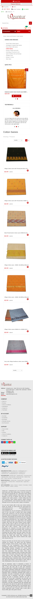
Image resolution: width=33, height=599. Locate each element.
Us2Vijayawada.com (13, 473)
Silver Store (8, 59)
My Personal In (5, 422)
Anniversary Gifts (27, 475)
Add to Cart (17, 96)
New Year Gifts (12, 476)
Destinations (5, 406)
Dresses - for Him (10, 57)
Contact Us (4, 408)
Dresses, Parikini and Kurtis (12, 50)
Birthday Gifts (13, 475)
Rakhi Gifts (3, 482)
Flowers (16, 485)
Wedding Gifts (20, 475)
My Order (4, 416)
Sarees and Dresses (11, 36)
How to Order (5, 429)
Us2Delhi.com (22, 472)
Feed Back (4, 409)
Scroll (31, 595)
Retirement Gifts (19, 476)
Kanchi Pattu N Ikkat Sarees (12, 43)
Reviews (4, 403)
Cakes (12, 485)
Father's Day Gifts (8, 478)
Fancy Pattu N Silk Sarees (12, 47)
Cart (25, 28)
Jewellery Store (9, 55)
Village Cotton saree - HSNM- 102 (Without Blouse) (16, 265)
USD (14, 6)
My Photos (4, 419)
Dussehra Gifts (20, 480)
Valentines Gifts (4, 476)
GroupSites (5, 6)
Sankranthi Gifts (19, 481)
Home (4, 36)
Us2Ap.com (14, 470)
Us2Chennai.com (14, 472)
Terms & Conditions (6, 404)
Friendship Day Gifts (17, 478)
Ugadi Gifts (26, 481)
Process (4, 432)
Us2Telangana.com (22, 470)
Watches (7, 486)
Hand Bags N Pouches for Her (13, 52)
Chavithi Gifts (13, 480)
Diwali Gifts (27, 480)
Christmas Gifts (11, 481)
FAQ (3, 430)
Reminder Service (6, 421)
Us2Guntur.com (4, 473)
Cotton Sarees (19, 36)
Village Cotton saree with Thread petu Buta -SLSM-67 (17, 168)
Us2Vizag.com (22, 473)
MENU (18, 31)
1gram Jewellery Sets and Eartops (13, 53)
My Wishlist (4, 417)
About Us (4, 401)
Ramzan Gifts (4, 481)
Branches (3, 395)
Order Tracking (15, 9)
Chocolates (25, 485)
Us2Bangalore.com (5, 472)
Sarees (11, 486)
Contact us (9, 11)
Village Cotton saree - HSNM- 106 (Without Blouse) (16, 297)
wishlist (29, 28)
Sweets (20, 485)
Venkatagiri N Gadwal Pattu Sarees (14, 45)
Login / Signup (6, 9)
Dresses (16, 486)
